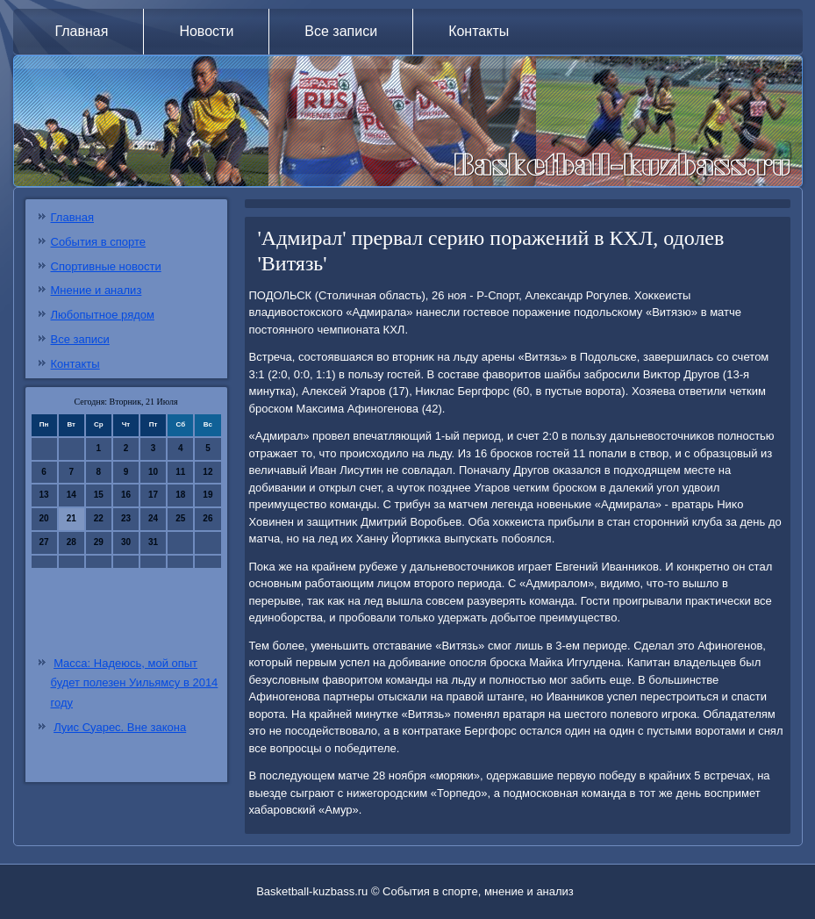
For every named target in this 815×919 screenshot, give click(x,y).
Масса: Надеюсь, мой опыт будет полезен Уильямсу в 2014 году (134, 683)
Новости (206, 31)
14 (71, 494)
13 (44, 494)
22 (99, 518)
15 (99, 494)
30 (126, 542)
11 (180, 472)
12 (207, 472)
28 (71, 542)
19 (207, 494)
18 (180, 494)
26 (207, 518)
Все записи (340, 31)
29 (99, 542)
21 (71, 518)
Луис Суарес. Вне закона (120, 727)
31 (153, 542)
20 (44, 518)
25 (180, 518)
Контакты (478, 31)
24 (153, 518)
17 (153, 494)
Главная (82, 31)
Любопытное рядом (102, 314)
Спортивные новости (106, 266)
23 (126, 518)
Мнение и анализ (96, 290)
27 (44, 542)
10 (153, 472)
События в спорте (99, 241)
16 (126, 494)
